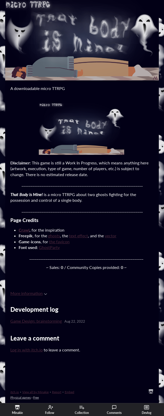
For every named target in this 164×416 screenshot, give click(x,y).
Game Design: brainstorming (36, 320)
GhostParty (49, 247)
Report (56, 392)
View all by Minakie (35, 392)
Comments (114, 410)
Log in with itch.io (26, 349)
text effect (78, 235)
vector (110, 235)
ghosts (54, 235)
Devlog (146, 410)
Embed (69, 392)
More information (28, 293)
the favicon (59, 241)
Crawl (24, 229)
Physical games (20, 397)
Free (36, 397)
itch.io (14, 392)
